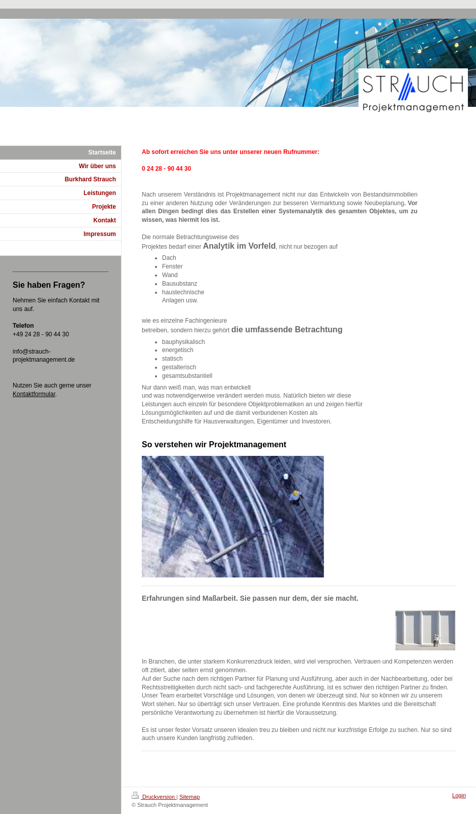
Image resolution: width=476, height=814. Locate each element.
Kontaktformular (34, 394)
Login (459, 795)
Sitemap (189, 797)
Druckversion (154, 797)
